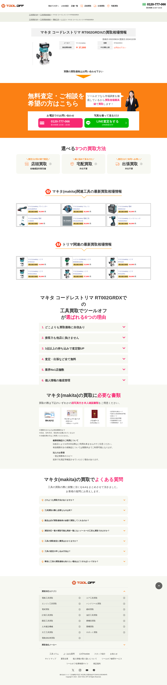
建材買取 (105, 609)
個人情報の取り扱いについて (85, 659)
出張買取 (99, 5)
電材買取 (61, 609)
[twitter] (73, 670)
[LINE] (94, 670)
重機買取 (105, 627)
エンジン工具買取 (61, 604)
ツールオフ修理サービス (112, 659)
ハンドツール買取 (105, 604)
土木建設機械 (61, 627)
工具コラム (54, 654)
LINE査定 (65, 6)
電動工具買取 (61, 598)
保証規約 (97, 664)
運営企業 (64, 659)
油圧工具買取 (105, 615)
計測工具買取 (61, 615)
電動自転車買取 (61, 638)
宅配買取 (112, 5)
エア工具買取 (105, 598)
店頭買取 (85, 5)
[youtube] (87, 670)
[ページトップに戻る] (158, 585)
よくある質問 (69, 654)
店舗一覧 (74, 6)
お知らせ (113, 654)
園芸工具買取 (61, 621)
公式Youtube (84, 654)
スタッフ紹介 (99, 654)
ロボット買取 (105, 632)
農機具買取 (105, 621)
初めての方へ (53, 6)
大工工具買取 (61, 632)
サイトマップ (50, 659)
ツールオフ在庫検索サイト (77, 664)
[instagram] (80, 670)
